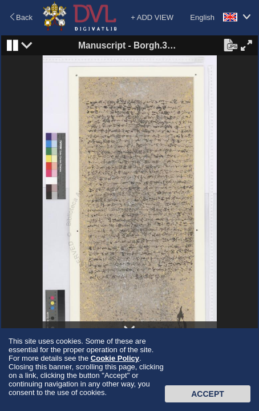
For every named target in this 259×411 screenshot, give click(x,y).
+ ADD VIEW (152, 17)
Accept (207, 393)
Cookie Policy (115, 358)
